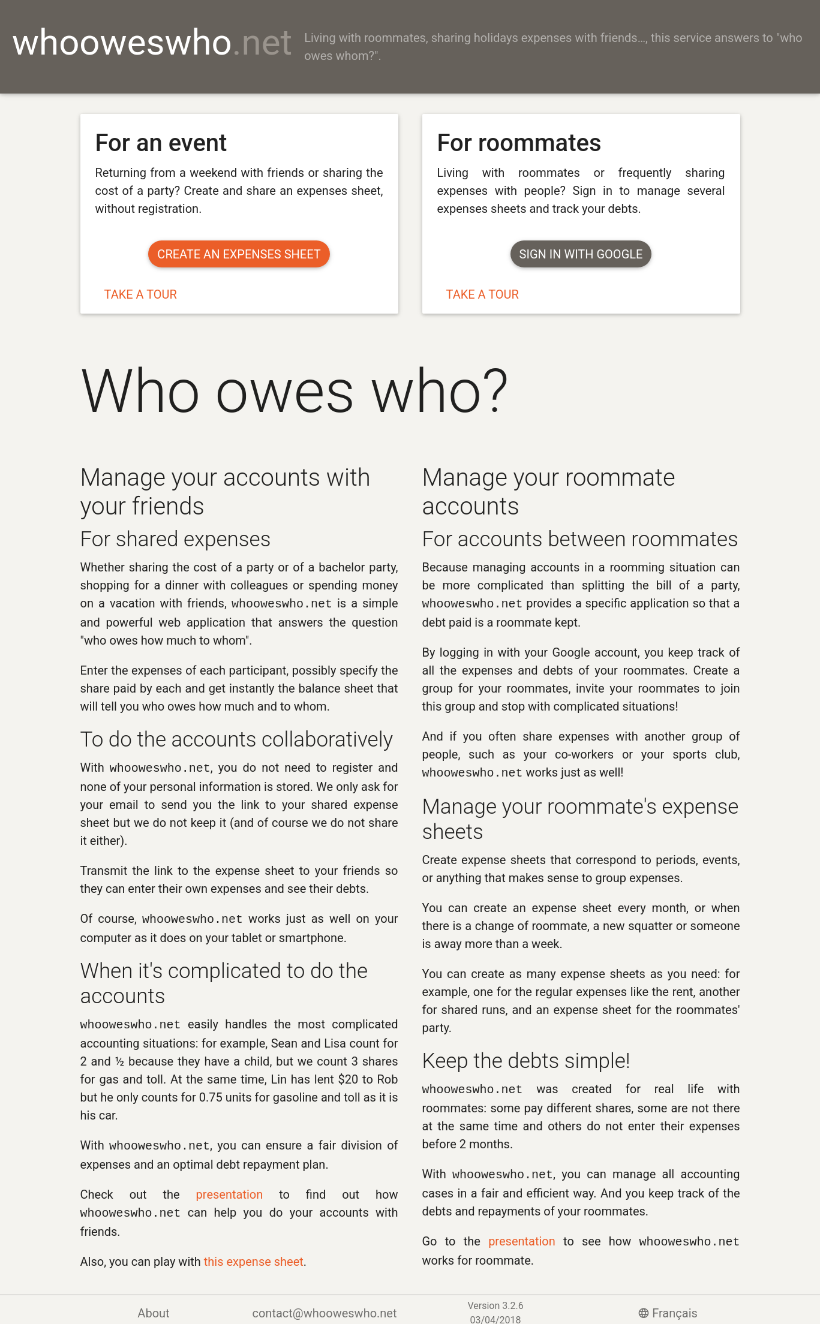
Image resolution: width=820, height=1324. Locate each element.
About (153, 1306)
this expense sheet (254, 1254)
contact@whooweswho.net (324, 1306)
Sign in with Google (581, 254)
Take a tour (140, 294)
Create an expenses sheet (238, 254)
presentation (229, 1188)
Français (666, 1306)
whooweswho (152, 42)
